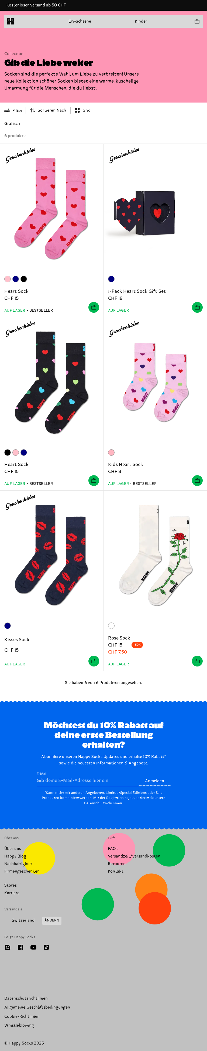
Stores (10, 885)
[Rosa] (7, 279)
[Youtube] (33, 947)
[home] (10, 21)
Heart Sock (16, 291)
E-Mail (88, 779)
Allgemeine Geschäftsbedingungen (37, 1007)
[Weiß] (111, 626)
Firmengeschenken (22, 871)
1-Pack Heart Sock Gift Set (137, 291)
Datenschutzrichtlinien (103, 803)
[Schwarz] (23, 279)
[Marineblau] (15, 279)
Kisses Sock (16, 639)
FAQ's (113, 848)
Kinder (141, 21)
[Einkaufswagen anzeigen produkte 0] (197, 21)
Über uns (12, 848)
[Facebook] (20, 947)
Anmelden (154, 781)
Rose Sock (119, 638)
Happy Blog (15, 856)
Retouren (117, 864)
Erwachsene (79, 21)
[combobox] (48, 110)
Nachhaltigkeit (18, 864)
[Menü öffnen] (21, 21)
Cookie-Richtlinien (22, 1016)
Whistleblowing (19, 1025)
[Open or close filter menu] (13, 110)
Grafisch (12, 123)
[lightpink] (111, 452)
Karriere (11, 893)
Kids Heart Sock (125, 464)
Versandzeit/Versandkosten (134, 856)
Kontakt (115, 871)
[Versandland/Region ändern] (32, 921)
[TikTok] (46, 947)
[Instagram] (7, 947)
